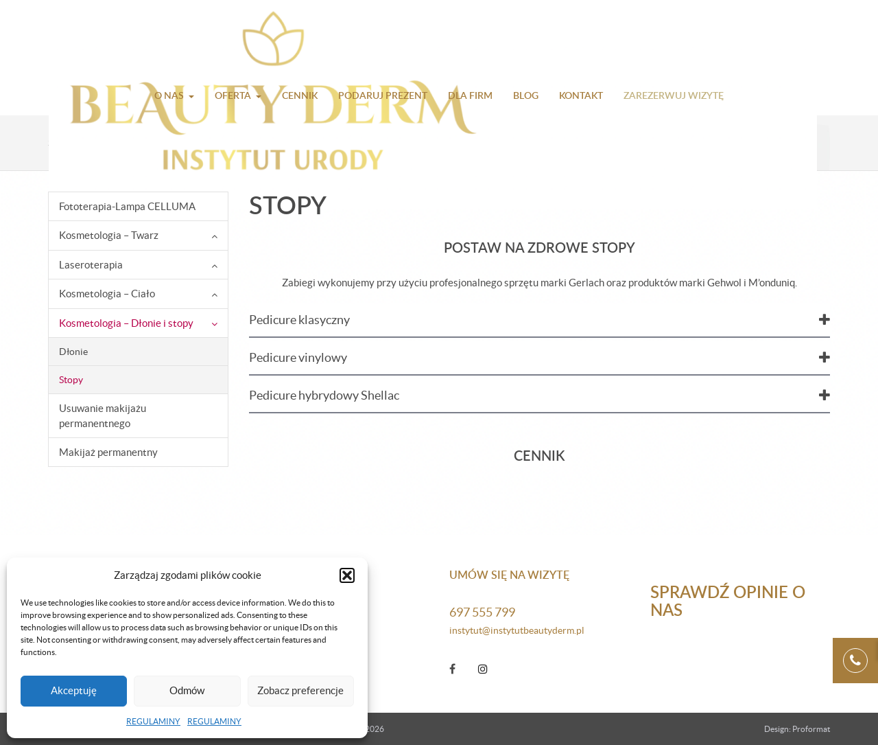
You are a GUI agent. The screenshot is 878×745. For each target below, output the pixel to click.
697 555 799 (482, 612)
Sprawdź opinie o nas (727, 600)
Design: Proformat (797, 728)
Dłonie (73, 351)
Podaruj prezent (382, 95)
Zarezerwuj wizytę (674, 95)
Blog (525, 95)
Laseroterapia (91, 265)
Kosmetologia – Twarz (108, 235)
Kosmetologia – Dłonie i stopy (179, 142)
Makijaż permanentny (108, 452)
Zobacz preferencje (300, 690)
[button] (347, 575)
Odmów (186, 690)
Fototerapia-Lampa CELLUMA (127, 206)
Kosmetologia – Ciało (107, 293)
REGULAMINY (153, 721)
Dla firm (470, 95)
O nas (169, 95)
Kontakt (581, 95)
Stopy (71, 379)
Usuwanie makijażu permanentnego (102, 415)
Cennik (300, 95)
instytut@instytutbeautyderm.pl (516, 630)
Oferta (233, 95)
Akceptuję (74, 690)
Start (58, 142)
